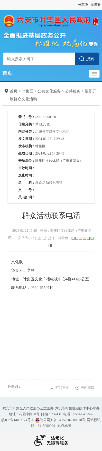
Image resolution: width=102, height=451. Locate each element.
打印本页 (62, 387)
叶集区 (27, 91)
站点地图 (64, 426)
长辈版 (83, 5)
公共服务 (73, 91)
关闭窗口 (87, 387)
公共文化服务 (49, 91)
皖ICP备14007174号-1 (17, 420)
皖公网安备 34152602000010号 (60, 420)
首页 (7, 73)
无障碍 (96, 5)
